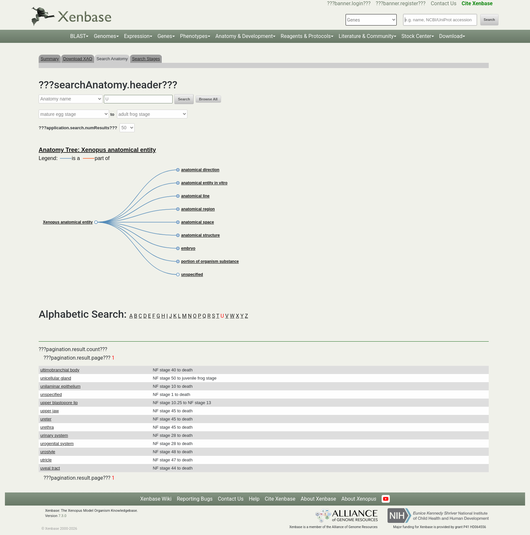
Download (451, 36)
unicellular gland (55, 378)
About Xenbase (318, 499)
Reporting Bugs (195, 499)
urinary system (54, 435)
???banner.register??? (401, 3)
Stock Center (416, 36)
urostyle (47, 451)
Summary (50, 58)
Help (254, 499)
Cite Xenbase (280, 499)
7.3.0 (62, 516)
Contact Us (444, 3)
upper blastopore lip (59, 402)
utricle (46, 459)
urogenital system (57, 443)
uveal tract (50, 468)
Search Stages (146, 58)
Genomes (105, 36)
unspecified (51, 394)
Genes (165, 36)
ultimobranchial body (59, 369)
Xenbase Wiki (156, 499)
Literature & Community (366, 36)
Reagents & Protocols (306, 36)
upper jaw (49, 410)
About (358, 499)
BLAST (78, 36)
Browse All (208, 99)
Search (489, 20)
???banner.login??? (349, 3)
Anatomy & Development (244, 36)
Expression (137, 36)
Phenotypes (194, 36)
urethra (47, 427)
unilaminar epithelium (60, 386)
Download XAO (77, 58)
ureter (45, 419)
